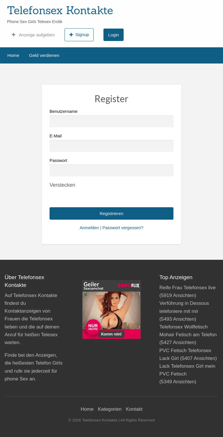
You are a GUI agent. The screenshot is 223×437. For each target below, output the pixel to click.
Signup (79, 34)
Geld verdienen (44, 55)
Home (13, 55)
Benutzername (111, 118)
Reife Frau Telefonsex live (187, 287)
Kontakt (134, 409)
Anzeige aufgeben (33, 34)
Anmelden (89, 227)
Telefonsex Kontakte (60, 10)
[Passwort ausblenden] (62, 185)
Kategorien (110, 409)
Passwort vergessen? (122, 227)
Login (113, 34)
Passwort (58, 160)
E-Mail (111, 143)
